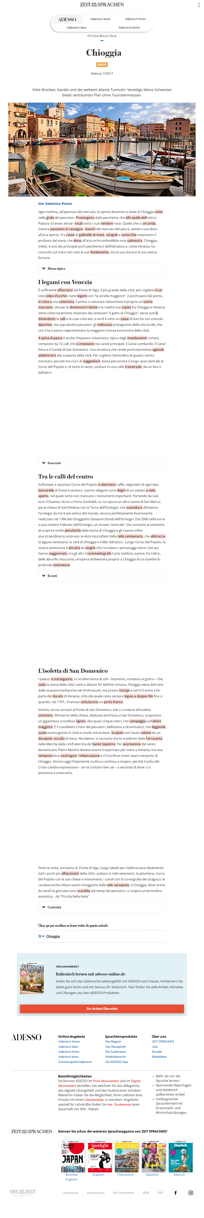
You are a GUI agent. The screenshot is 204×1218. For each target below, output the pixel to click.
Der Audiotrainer (115, 1051)
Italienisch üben (77, 27)
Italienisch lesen (100, 19)
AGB (146, 1193)
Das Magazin (113, 1041)
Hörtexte (176, 987)
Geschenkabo (94, 1100)
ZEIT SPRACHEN (163, 1041)
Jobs (155, 1047)
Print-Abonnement (106, 1081)
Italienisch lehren (129, 27)
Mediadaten (159, 1056)
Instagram (191, 1193)
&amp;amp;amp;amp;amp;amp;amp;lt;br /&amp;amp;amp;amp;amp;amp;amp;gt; (102, 627)
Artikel (163, 987)
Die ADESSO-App (116, 1062)
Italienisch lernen (69, 1041)
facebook (175, 1193)
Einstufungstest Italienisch (75, 1062)
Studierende (122, 1104)
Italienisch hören (135, 19)
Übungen (69, 993)
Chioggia (53, 936)
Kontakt (157, 1051)
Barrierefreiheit (123, 1193)
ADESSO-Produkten (104, 993)
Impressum (70, 1193)
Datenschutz (96, 1193)
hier (110, 1104)
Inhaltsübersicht (115, 1056)
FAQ (160, 1193)
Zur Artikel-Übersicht (102, 1009)
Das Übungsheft (115, 1047)
